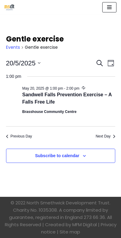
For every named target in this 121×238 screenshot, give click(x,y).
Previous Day (19, 136)
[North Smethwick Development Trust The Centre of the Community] (9, 7)
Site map (70, 232)
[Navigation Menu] (109, 7)
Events (13, 47)
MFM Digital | (86, 224)
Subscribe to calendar (57, 155)
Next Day (105, 136)
